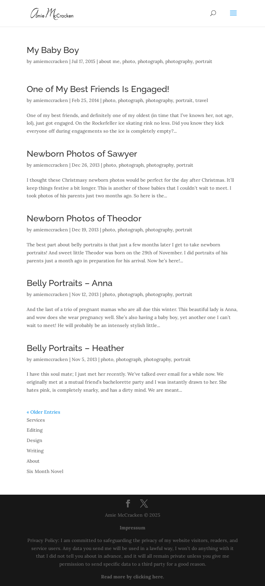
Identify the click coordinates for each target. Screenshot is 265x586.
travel (201, 100)
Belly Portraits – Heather (75, 348)
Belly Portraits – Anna (69, 283)
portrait (203, 61)
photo (128, 61)
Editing (35, 430)
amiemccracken (50, 61)
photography (179, 61)
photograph (150, 61)
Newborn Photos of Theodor (84, 218)
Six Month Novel (45, 471)
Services (36, 420)
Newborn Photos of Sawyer (82, 154)
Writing (35, 451)
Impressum (132, 528)
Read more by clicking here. (132, 577)
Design (34, 440)
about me (109, 61)
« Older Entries (43, 412)
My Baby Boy (53, 50)
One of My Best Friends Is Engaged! (98, 89)
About (33, 461)
